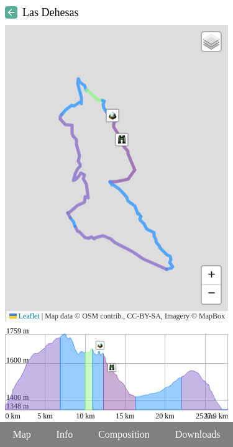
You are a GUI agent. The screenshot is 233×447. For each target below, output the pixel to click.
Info (65, 434)
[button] (112, 115)
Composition (124, 434)
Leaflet (24, 316)
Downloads (198, 434)
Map (21, 434)
